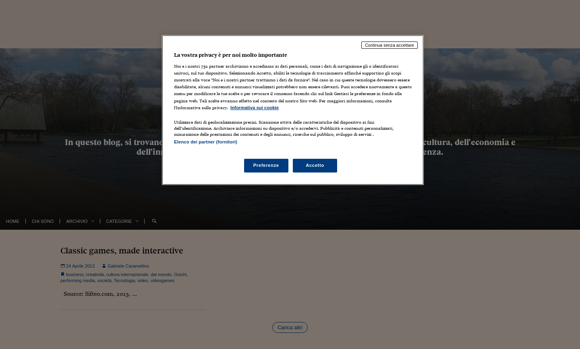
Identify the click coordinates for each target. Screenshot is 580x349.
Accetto (315, 165)
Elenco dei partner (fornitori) (205, 141)
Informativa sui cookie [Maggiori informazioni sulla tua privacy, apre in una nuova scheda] (254, 107)
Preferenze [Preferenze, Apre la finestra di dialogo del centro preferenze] (266, 165)
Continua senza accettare (389, 45)
